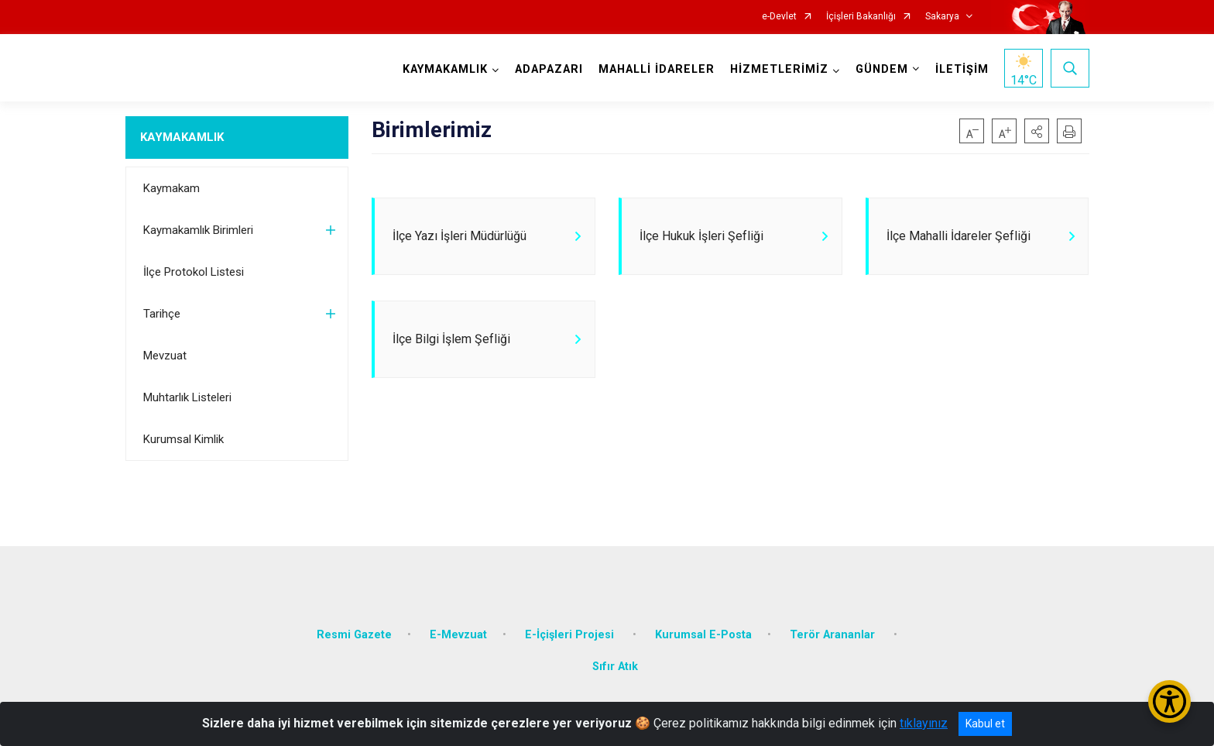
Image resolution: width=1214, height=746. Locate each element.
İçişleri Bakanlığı (861, 17)
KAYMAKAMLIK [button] (445, 69)
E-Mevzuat (458, 633)
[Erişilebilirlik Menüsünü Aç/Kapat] (1169, 701)
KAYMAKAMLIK (182, 137)
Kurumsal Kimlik (183, 439)
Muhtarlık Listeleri (187, 397)
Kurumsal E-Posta (703, 633)
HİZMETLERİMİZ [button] (779, 69)
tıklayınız (924, 723)
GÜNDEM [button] (882, 69)
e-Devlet (779, 17)
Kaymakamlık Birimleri (198, 230)
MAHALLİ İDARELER (656, 69)
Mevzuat (165, 356)
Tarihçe (161, 314)
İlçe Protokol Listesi (193, 272)
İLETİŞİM (962, 69)
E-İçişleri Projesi (571, 633)
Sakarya (942, 17)
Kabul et (985, 723)
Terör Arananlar (834, 633)
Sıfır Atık (615, 665)
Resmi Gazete (354, 633)
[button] (1036, 131)
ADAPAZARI (549, 69)
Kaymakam (171, 188)
